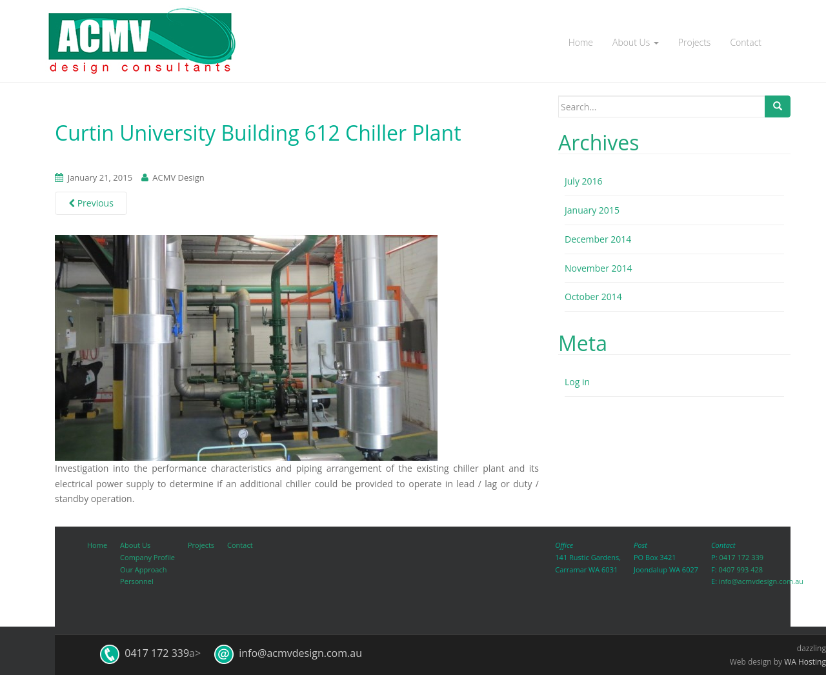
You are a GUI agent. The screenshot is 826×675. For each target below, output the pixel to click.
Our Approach (143, 569)
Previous (91, 203)
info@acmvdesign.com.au (761, 581)
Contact (745, 42)
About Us (635, 42)
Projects (694, 42)
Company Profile (147, 557)
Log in (577, 382)
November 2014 (598, 268)
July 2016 (584, 181)
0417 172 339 (741, 557)
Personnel (137, 581)
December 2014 (598, 239)
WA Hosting (805, 661)
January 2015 (592, 210)
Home (581, 42)
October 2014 (593, 296)
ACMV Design (178, 177)
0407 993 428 (740, 569)
